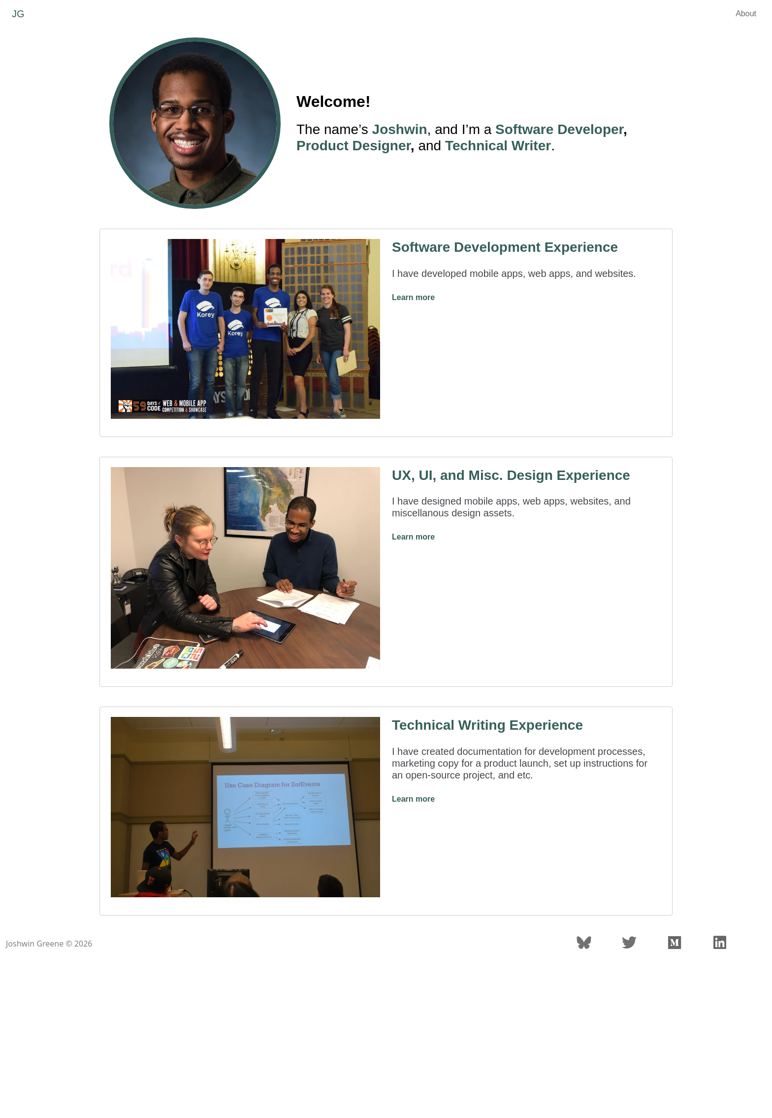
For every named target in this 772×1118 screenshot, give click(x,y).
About (746, 13)
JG (18, 13)
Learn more (413, 297)
